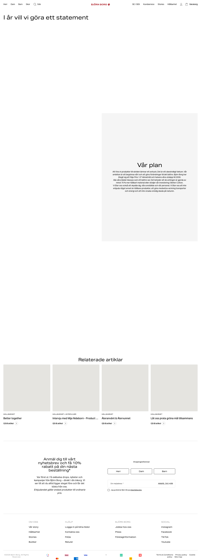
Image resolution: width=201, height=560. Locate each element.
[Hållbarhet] (172, 4)
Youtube (165, 542)
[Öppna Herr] (5, 4)
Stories (32, 537)
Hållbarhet (34, 532)
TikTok (164, 537)
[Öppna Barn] (20, 4)
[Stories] (161, 4)
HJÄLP (69, 522)
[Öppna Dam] (13, 4)
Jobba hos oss (123, 527)
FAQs (68, 537)
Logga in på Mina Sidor (77, 527)
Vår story (33, 527)
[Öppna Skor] (28, 4)
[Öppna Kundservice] (149, 4)
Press (118, 532)
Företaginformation (125, 537)
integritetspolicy (136, 490)
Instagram (166, 527)
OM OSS (33, 522)
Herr (118, 471)
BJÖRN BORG (122, 522)
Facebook (166, 532)
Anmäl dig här (165, 483)
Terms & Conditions (164, 555)
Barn (164, 471)
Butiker (32, 542)
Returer (69, 542)
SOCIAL (165, 522)
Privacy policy (181, 555)
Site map (178, 557)
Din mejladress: (116, 483)
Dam (141, 471)
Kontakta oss (72, 532)
